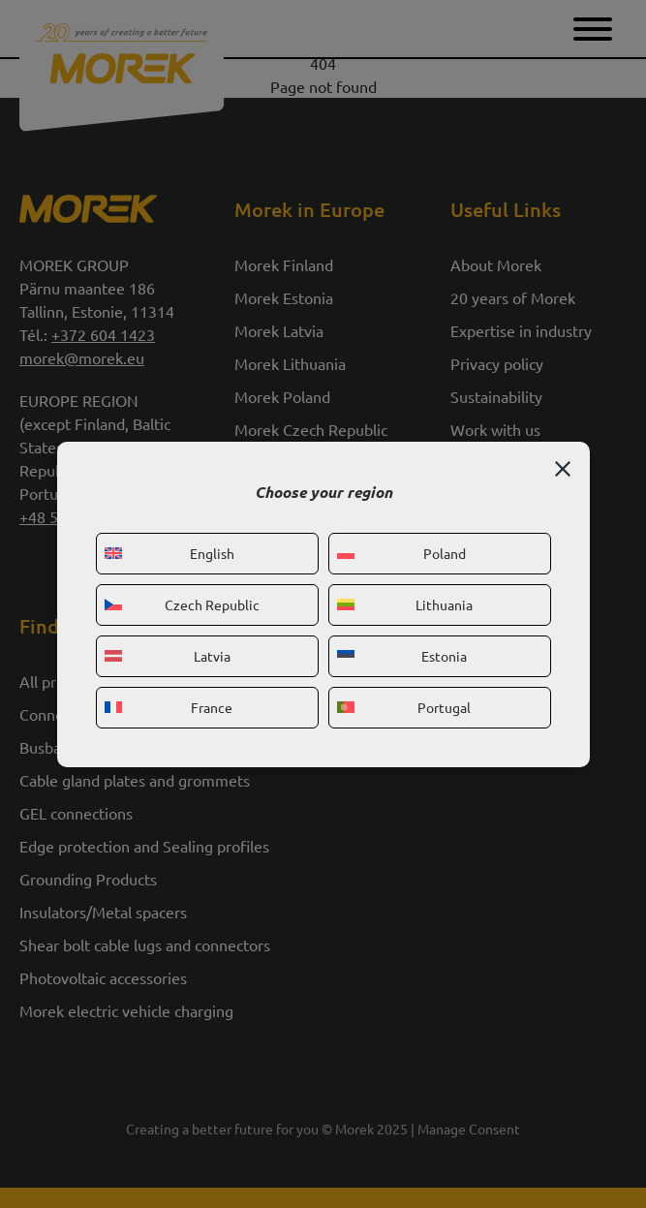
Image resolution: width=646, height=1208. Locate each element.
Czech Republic (182, 604)
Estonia (402, 656)
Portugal (404, 707)
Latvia (168, 656)
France (169, 707)
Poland (401, 553)
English (169, 553)
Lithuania (405, 604)
